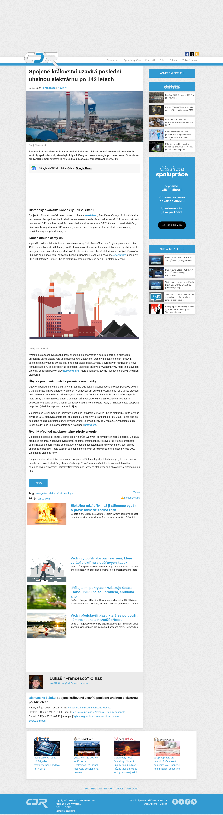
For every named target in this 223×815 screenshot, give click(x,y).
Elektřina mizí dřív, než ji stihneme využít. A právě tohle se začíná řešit (104, 508)
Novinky (62, 88)
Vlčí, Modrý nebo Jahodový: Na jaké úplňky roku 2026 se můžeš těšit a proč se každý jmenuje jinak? (125, 765)
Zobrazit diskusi (37, 720)
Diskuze (38, 483)
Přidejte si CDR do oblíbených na (65, 168)
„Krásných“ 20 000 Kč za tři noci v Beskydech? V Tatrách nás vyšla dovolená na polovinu (86, 765)
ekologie (69, 493)
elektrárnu (91, 215)
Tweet (136, 492)
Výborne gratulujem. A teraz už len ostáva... (97, 716)
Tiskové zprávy (189, 60)
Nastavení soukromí (65, 811)
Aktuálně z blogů (172, 249)
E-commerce (113, 60)
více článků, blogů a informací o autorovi (69, 683)
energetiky (119, 255)
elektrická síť (56, 493)
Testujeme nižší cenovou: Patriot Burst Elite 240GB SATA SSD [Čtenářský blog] (179, 285)
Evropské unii (71, 370)
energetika (42, 493)
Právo (162, 60)
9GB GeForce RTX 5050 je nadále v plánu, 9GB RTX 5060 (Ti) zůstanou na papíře (179, 147)
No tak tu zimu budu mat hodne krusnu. (89, 707)
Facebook (105, 788)
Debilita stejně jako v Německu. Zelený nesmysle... (99, 712)
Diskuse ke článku (42, 697)
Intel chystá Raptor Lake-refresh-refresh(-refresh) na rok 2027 (179, 122)
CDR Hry (172, 86)
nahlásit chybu (132, 497)
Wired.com (44, 498)
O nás (119, 788)
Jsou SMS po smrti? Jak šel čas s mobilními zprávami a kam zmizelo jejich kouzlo (179, 297)
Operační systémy (132, 60)
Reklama (132, 788)
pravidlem (90, 425)
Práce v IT (150, 60)
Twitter (90, 788)
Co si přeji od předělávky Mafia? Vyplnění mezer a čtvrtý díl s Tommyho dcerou (179, 309)
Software (174, 60)
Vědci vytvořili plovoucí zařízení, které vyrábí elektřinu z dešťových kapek (101, 560)
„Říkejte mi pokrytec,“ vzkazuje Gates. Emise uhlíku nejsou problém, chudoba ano (102, 592)
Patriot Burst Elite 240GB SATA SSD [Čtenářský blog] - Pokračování (179, 273)
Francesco (49, 88)
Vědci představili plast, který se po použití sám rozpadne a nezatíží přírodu (104, 617)
